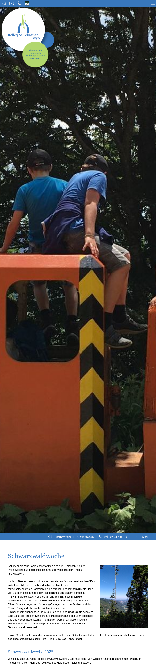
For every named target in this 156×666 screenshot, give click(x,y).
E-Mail (143, 536)
